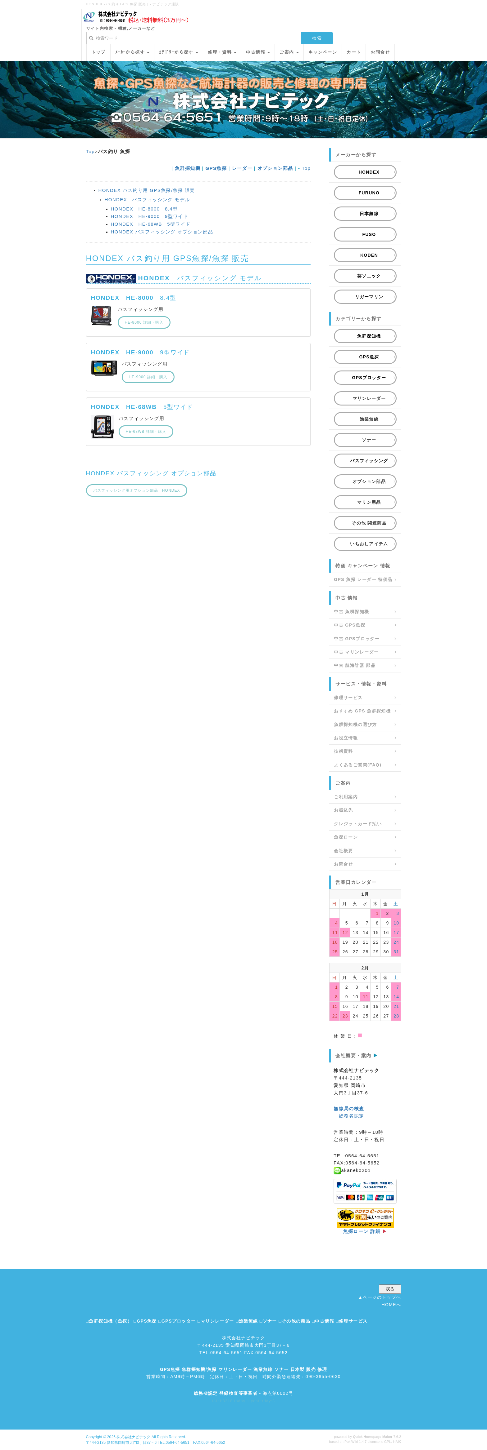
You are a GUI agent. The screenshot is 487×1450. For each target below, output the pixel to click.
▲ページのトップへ (379, 1297)
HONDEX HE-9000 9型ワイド (150, 216)
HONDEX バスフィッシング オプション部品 (162, 231)
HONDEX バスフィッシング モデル (147, 199)
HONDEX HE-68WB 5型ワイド (151, 224)
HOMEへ (391, 1304)
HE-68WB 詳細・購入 (146, 431)
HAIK (397, 1441)
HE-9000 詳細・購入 (148, 377)
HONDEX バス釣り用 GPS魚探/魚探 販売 (146, 190)
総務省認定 (351, 1116)
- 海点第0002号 (244, 1393)
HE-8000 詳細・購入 (144, 322)
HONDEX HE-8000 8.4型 (144, 208)
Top (90, 151)
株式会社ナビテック (133, 1437)
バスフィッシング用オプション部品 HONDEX (136, 490)
